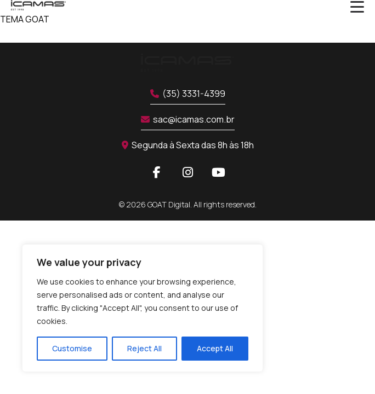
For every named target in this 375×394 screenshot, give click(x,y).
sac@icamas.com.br (188, 119)
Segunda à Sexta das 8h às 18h (188, 145)
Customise (72, 348)
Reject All (144, 348)
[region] (142, 308)
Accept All (215, 348)
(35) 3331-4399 (187, 94)
